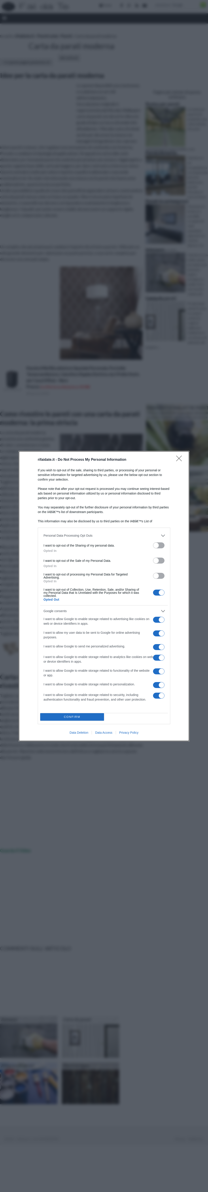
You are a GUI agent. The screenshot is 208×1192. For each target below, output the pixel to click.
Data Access (103, 732)
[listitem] (104, 535)
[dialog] (104, 596)
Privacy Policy (128, 732)
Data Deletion (79, 732)
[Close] (180, 460)
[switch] (159, 545)
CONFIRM (72, 716)
